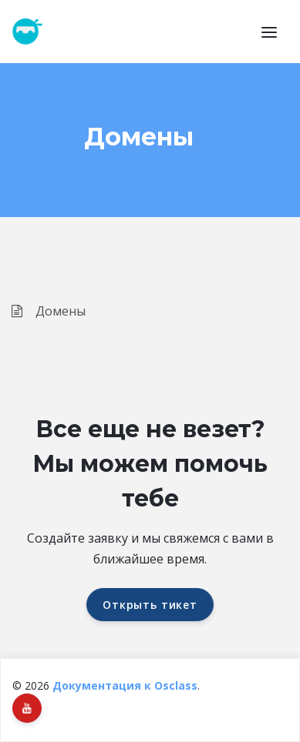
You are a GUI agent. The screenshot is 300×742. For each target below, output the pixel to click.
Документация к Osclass (124, 685)
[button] (269, 31)
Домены (49, 310)
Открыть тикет (150, 604)
